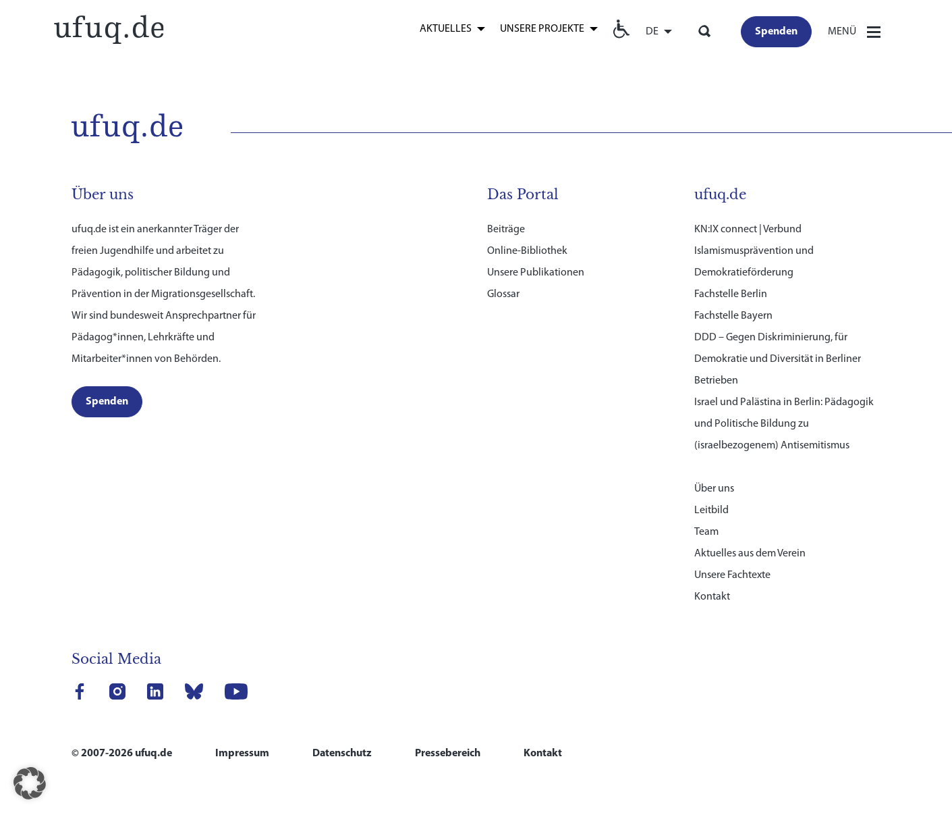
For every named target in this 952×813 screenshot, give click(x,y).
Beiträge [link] (506, 228)
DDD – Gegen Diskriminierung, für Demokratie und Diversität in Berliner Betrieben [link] (777, 358)
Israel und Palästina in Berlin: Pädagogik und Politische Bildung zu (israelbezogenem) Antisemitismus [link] (784, 423)
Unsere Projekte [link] (542, 29)
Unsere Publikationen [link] (535, 271)
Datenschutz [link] (342, 752)
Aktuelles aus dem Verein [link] (750, 552)
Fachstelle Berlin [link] (730, 293)
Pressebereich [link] (447, 752)
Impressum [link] (242, 752)
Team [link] (706, 530)
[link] (108, 27)
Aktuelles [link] (446, 29)
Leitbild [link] (711, 509)
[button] (29, 783)
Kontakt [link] (712, 595)
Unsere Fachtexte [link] (732, 574)
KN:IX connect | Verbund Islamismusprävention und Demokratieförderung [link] (754, 250)
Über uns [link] (714, 487)
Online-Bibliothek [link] (527, 249)
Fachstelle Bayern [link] (733, 314)
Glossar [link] (503, 293)
